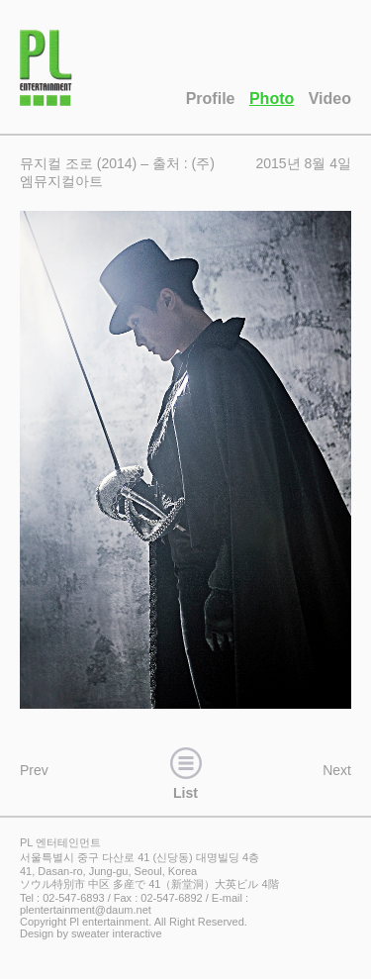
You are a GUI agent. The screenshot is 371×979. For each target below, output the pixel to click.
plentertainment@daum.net (85, 910)
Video (330, 98)
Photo (271, 98)
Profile (210, 98)
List (186, 771)
